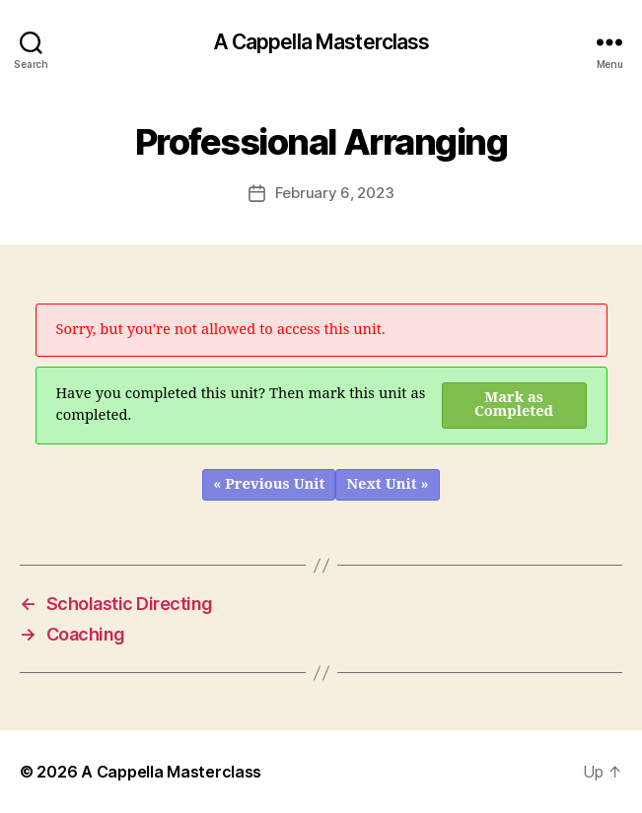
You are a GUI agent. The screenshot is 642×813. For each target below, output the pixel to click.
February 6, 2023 (334, 192)
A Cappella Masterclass (321, 42)
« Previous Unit (268, 484)
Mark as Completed (513, 405)
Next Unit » (387, 484)
